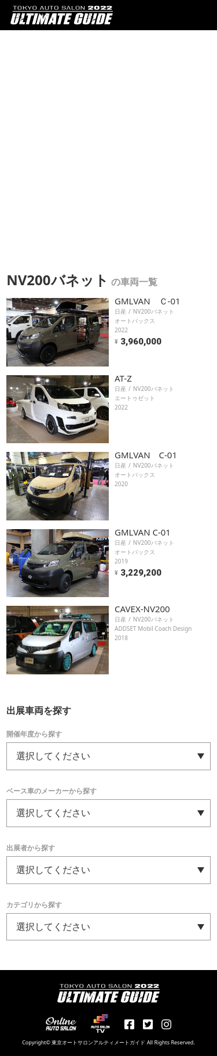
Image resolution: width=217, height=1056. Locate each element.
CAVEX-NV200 (142, 609)
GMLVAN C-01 (146, 455)
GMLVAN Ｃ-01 (147, 301)
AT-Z (123, 378)
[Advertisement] (108, 145)
